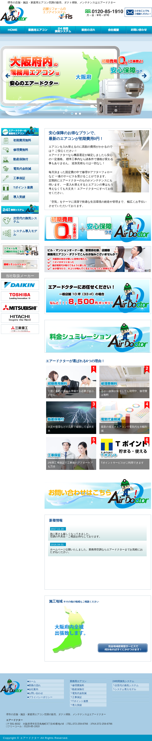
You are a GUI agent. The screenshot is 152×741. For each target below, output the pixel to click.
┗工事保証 (76, 697)
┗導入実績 (76, 705)
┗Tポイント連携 (79, 701)
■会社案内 (32, 689)
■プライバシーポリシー (39, 697)
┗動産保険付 (77, 689)
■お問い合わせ (35, 693)
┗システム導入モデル (124, 689)
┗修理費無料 (77, 685)
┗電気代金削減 (78, 693)
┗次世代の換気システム (125, 685)
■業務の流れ (34, 685)
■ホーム (31, 681)
